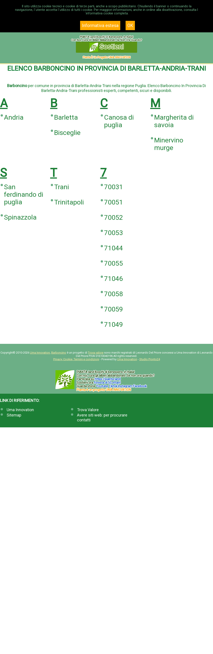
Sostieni (106, 47)
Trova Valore (88, 409)
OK (130, 25)
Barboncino (58, 352)
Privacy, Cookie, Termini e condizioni (76, 359)
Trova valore (95, 352)
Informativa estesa (100, 25)
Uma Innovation (40, 352)
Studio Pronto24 (149, 359)
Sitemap (14, 415)
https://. (107, 379)
